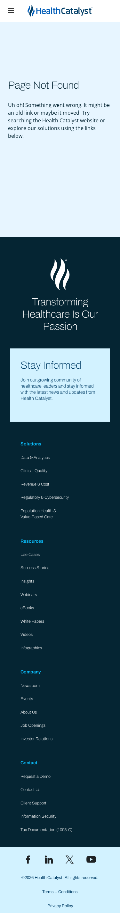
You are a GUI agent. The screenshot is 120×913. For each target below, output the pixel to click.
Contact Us (30, 789)
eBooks (27, 608)
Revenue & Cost (34, 484)
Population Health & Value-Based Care (38, 514)
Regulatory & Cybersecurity (44, 497)
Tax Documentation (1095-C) (46, 830)
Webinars (28, 595)
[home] (71, 11)
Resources (32, 541)
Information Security (38, 816)
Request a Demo (35, 776)
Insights (27, 581)
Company (30, 671)
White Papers (32, 621)
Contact (28, 762)
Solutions (30, 443)
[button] (11, 11)
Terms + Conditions (60, 892)
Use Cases (30, 554)
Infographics (31, 648)
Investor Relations (36, 739)
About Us (28, 712)
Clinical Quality (33, 471)
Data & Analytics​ (35, 457)
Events (26, 699)
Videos (26, 634)
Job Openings (32, 725)
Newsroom (30, 685)
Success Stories (34, 568)
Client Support (33, 803)
